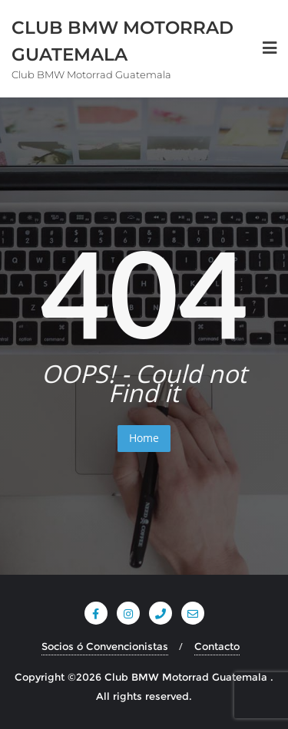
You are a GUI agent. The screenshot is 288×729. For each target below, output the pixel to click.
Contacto (217, 646)
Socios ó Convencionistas (104, 646)
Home (144, 437)
